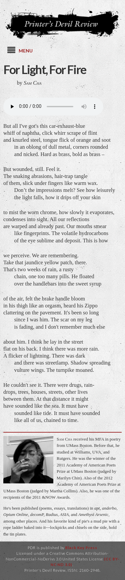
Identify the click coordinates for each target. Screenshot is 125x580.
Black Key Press (81, 547)
